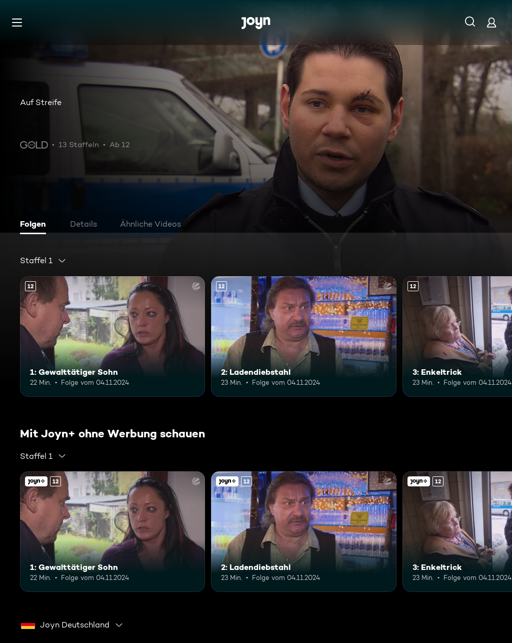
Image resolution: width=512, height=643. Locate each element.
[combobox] (43, 261)
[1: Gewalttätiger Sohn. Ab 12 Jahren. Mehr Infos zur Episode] (112, 336)
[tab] (35, 225)
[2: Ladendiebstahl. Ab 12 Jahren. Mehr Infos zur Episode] (303, 336)
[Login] (491, 22)
